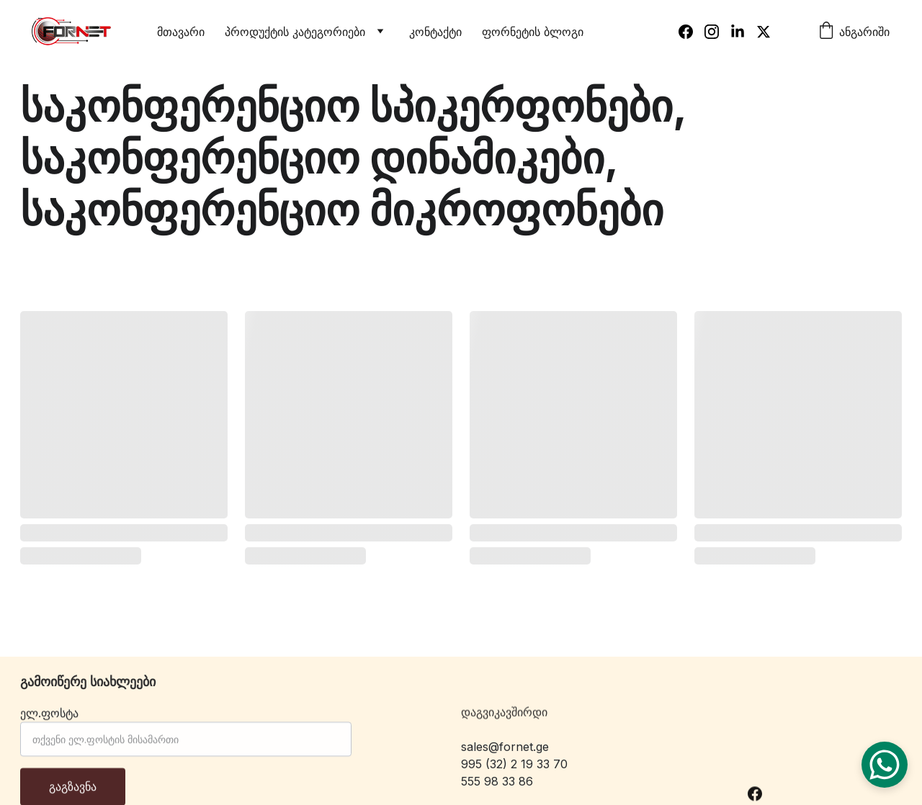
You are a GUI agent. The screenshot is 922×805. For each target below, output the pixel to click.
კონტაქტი (435, 31)
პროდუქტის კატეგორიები (295, 31)
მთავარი (181, 31)
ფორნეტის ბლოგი (532, 31)
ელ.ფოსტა (49, 723)
